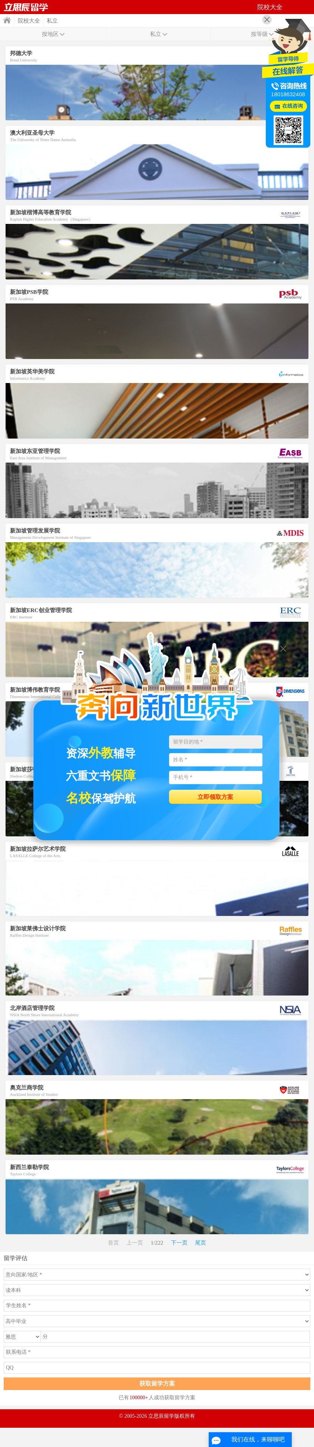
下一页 (179, 1243)
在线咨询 (292, 106)
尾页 (200, 1243)
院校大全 (29, 21)
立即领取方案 (215, 796)
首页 (26, 7)
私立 (52, 21)
